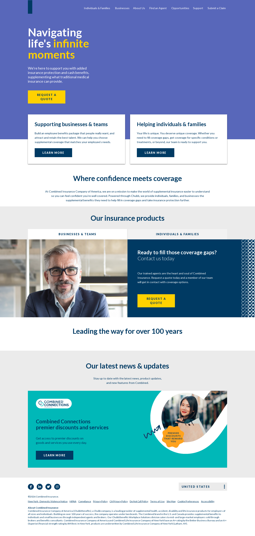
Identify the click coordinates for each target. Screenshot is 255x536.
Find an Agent (158, 8)
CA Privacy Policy (119, 501)
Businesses (122, 8)
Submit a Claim (217, 8)
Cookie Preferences (188, 501)
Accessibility (207, 501)
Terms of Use (157, 501)
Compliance (84, 501)
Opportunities (180, 8)
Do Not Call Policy (139, 501)
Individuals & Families (97, 8)
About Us (139, 8)
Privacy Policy (100, 501)
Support (198, 8)
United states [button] (196, 486)
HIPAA (73, 501)
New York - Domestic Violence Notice (48, 501)
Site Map (171, 501)
